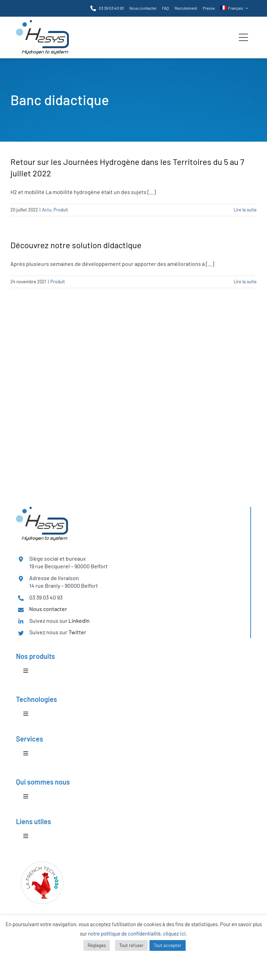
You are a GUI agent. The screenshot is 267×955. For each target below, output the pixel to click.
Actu (46, 209)
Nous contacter (48, 608)
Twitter (77, 632)
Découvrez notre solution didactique (75, 245)
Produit (61, 209)
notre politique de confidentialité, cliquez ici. (137, 933)
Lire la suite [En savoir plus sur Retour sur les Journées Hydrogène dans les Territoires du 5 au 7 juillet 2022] (245, 209)
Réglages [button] (97, 945)
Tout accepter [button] (167, 945)
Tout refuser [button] (131, 945)
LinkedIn (79, 620)
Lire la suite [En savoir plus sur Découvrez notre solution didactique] (245, 281)
